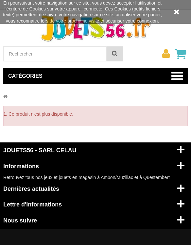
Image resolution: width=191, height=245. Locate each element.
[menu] (166, 53)
